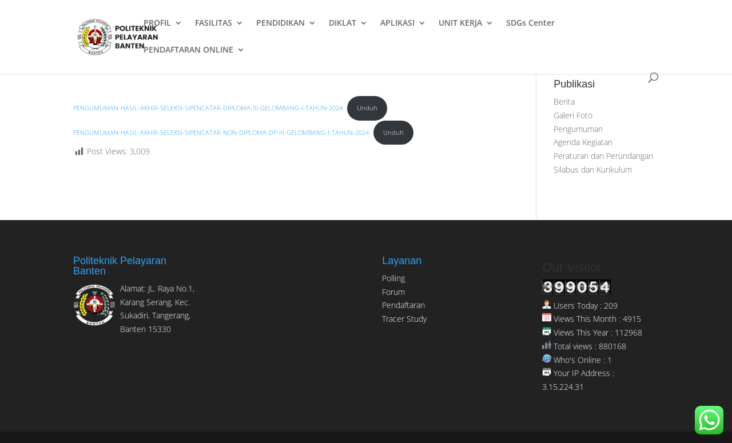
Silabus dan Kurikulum (593, 169)
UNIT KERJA (460, 23)
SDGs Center (530, 23)
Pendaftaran (403, 305)
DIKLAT (342, 23)
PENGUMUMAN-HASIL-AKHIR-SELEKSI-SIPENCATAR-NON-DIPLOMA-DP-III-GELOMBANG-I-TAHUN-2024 (221, 132)
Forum (393, 291)
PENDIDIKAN (280, 23)
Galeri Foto (573, 115)
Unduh (367, 107)
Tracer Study (404, 318)
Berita (564, 101)
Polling (393, 278)
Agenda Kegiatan (583, 142)
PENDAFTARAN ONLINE (188, 50)
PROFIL (157, 23)
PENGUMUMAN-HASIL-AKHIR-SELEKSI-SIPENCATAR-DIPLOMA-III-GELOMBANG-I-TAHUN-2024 (208, 107)
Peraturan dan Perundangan (603, 155)
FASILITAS (213, 23)
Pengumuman (578, 128)
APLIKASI (397, 23)
